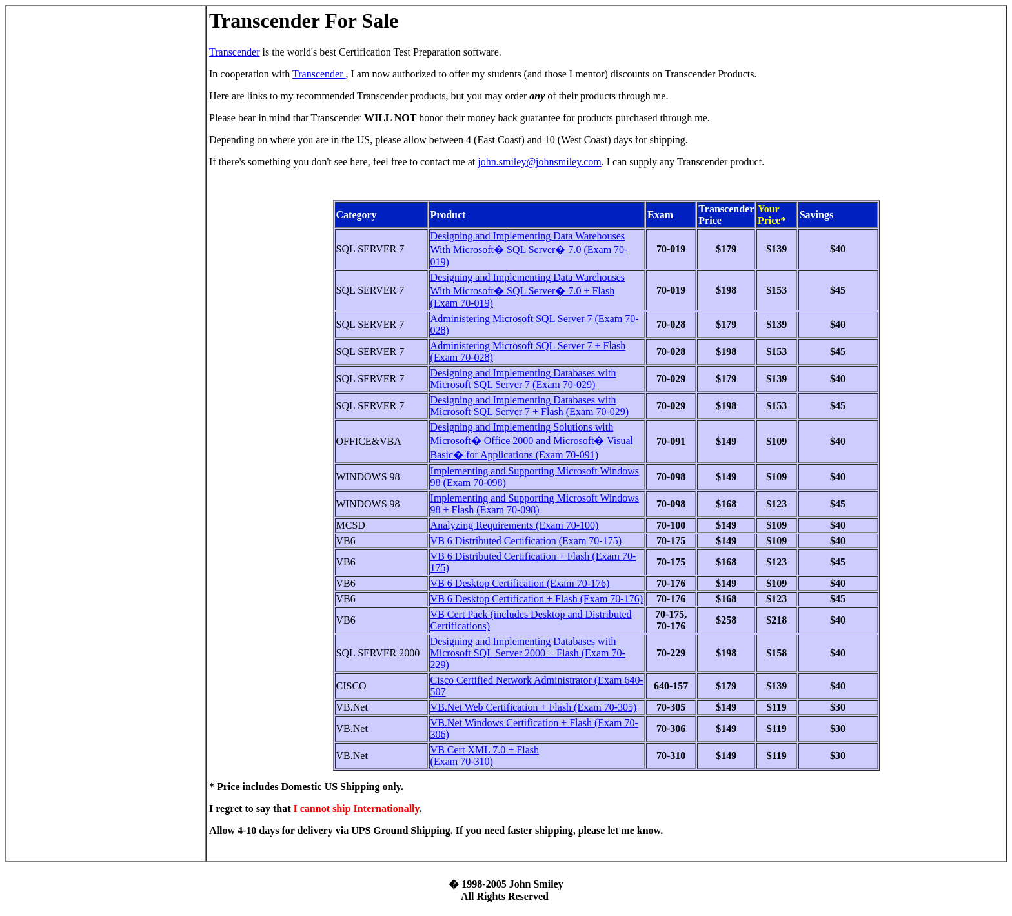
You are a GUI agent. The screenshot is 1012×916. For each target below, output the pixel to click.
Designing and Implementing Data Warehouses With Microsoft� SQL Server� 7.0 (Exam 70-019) (529, 248)
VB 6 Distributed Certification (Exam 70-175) (526, 540)
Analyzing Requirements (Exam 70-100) (514, 525)
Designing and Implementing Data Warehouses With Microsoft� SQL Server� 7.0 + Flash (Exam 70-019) (527, 290)
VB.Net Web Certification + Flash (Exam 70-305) (533, 707)
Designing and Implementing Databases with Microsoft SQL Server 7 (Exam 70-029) (523, 378)
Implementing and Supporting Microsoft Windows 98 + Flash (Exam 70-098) (534, 504)
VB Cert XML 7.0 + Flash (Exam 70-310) (484, 755)
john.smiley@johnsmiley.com (539, 161)
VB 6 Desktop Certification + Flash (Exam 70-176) (536, 598)
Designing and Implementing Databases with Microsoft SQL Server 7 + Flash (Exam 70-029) (529, 405)
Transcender (234, 51)
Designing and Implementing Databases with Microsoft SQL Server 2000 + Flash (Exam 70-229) (527, 653)
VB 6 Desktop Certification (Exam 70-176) (520, 583)
